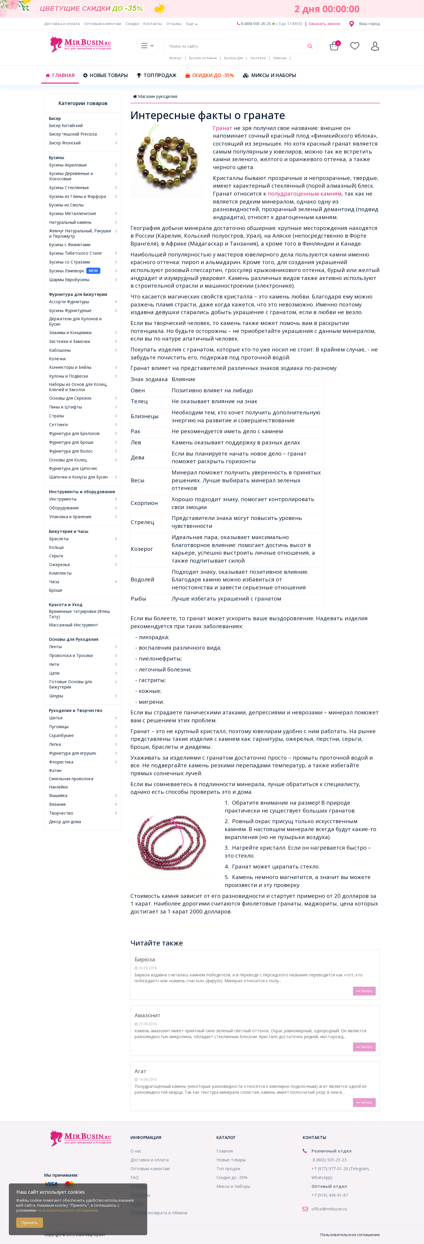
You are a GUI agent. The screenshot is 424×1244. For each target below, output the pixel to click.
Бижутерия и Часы (68, 531)
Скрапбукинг (61, 735)
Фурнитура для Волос (71, 451)
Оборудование (64, 508)
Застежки (258, 58)
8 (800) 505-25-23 (254, 23)
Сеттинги (58, 424)
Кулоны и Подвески (68, 376)
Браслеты (59, 538)
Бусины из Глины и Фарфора (77, 196)
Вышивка (58, 795)
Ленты (55, 646)
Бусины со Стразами (69, 262)
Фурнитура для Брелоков (74, 433)
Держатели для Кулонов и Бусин (75, 321)
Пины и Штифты (65, 407)
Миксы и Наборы (269, 75)
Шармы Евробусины (69, 279)
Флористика (61, 762)
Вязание (57, 804)
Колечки (57, 358)
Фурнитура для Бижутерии (78, 294)
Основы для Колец (68, 460)
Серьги (56, 555)
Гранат (223, 127)
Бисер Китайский (66, 125)
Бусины (56, 157)
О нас (136, 1151)
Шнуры (56, 695)
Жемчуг (175, 58)
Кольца (56, 547)
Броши (55, 590)
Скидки (132, 23)
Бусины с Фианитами (69, 244)
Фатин (55, 770)
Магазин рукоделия (155, 96)
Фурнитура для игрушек (72, 753)
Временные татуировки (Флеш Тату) (79, 614)
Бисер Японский (65, 143)
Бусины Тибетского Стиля (75, 253)
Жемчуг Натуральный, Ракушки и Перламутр (80, 233)
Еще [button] (192, 23)
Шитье (56, 718)
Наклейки (58, 787)
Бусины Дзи (233, 58)
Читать (364, 990)
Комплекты (60, 573)
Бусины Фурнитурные (70, 310)
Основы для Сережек (70, 398)
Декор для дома (65, 821)
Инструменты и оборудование (82, 491)
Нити (54, 664)
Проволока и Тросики (71, 655)
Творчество (61, 813)
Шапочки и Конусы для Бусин (78, 477)
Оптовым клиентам (102, 23)
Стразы (56, 415)
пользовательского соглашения (67, 1210)
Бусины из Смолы (66, 205)
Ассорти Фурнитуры (69, 301)
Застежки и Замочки (69, 341)
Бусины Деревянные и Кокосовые (71, 176)
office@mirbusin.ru (329, 1209)
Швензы (279, 58)
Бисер (55, 118)
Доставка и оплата (62, 23)
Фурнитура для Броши (71, 442)
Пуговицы (59, 726)
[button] (369, 23)
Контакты (152, 23)
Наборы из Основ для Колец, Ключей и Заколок (78, 387)
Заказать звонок (324, 23)
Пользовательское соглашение (350, 1234)
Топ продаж (156, 75)
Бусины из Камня (203, 58)
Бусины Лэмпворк (66, 271)
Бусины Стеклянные (69, 187)
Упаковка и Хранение (70, 516)
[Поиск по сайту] (234, 46)
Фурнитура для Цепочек (73, 468)
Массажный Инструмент (73, 625)
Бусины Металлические (72, 213)
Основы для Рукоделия (73, 639)
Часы (54, 581)
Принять (29, 1222)
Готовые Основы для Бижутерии (70, 684)
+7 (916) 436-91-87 (330, 1195)
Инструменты (63, 499)
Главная (60, 75)
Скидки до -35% (209, 75)
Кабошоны (60, 350)
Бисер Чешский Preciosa (73, 134)
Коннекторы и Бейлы (70, 367)
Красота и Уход (65, 604)
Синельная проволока (71, 778)
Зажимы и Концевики (70, 332)
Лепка (55, 744)
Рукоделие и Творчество (75, 710)
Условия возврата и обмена (158, 1212)
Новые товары (105, 75)
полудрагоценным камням (305, 193)
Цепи (54, 673)
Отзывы (174, 23)
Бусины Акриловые (68, 165)
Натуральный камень (70, 222)
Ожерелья (59, 564)
